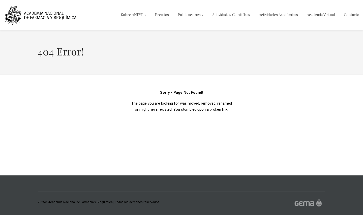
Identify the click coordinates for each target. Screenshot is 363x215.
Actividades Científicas (231, 14)
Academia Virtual (321, 14)
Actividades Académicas (278, 14)
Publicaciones (190, 14)
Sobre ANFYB (133, 14)
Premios (162, 14)
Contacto (351, 14)
